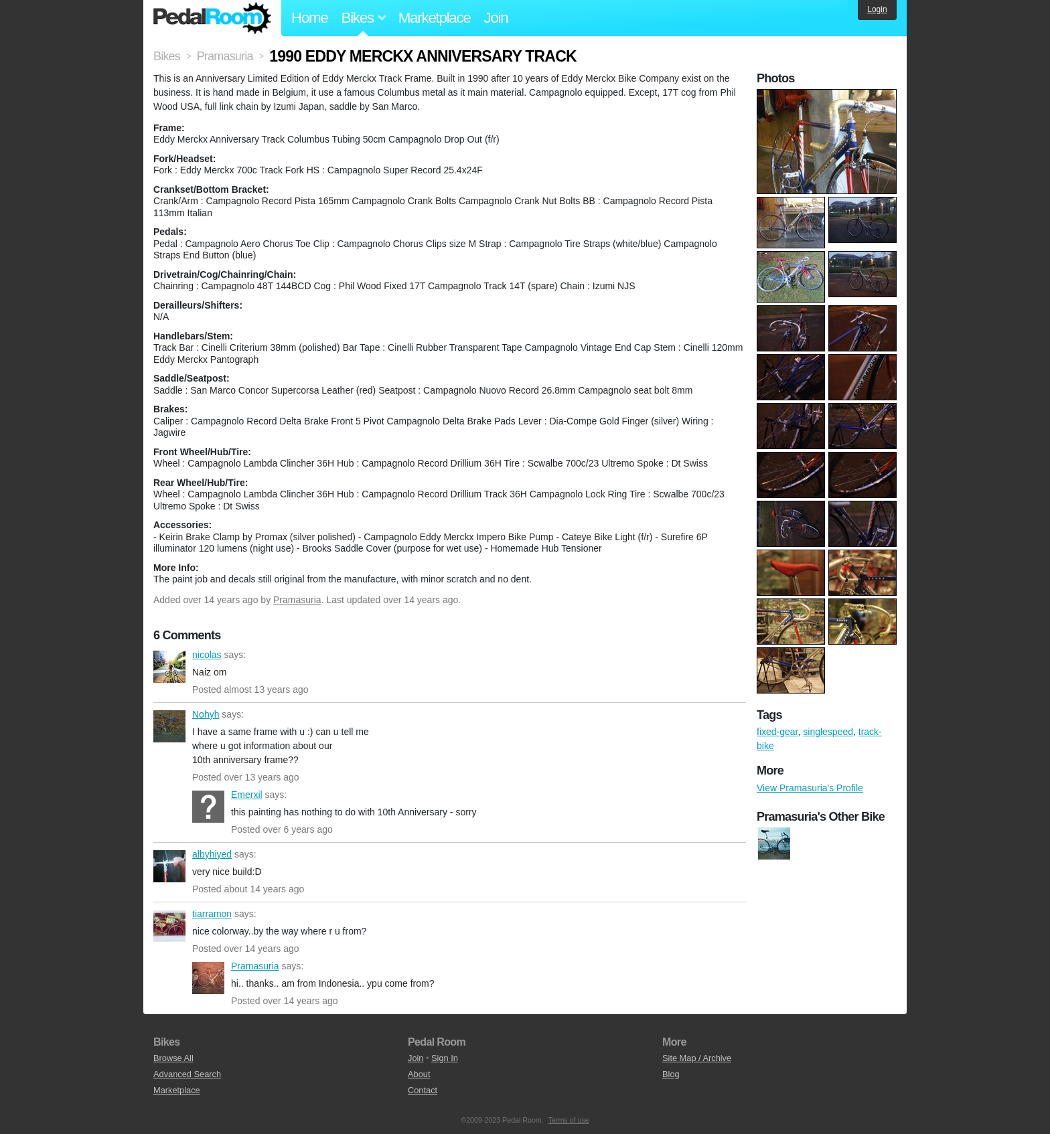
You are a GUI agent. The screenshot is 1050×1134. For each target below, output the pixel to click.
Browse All (173, 1058)
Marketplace (434, 17)
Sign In (444, 1058)
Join (496, 17)
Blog (671, 1074)
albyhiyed (169, 866)
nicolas (169, 667)
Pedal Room (212, 18)
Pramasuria (297, 599)
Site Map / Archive (696, 1058)
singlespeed (828, 731)
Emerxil (208, 807)
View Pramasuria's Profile (810, 788)
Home (309, 17)
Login (877, 9)
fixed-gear (777, 731)
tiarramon (169, 926)
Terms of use (568, 1120)
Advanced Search (187, 1074)
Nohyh (169, 726)
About (419, 1074)
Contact (422, 1090)
